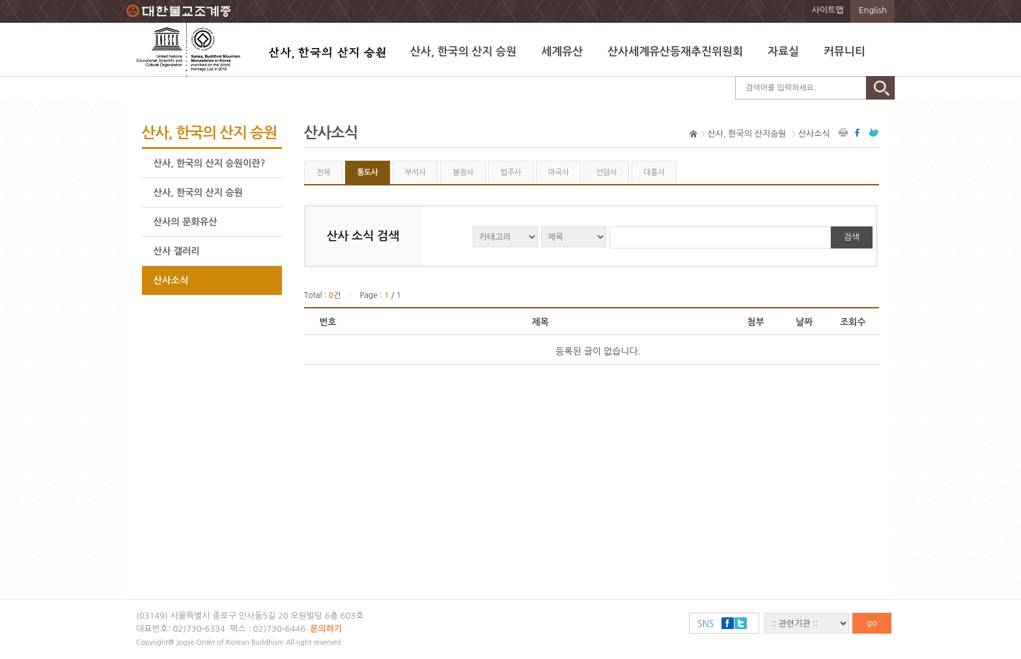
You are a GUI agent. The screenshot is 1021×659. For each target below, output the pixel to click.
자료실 (783, 51)
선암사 (606, 172)
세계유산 (562, 51)
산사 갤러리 (177, 251)
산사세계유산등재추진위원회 (675, 51)
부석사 (415, 172)
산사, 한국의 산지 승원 (463, 51)
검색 (852, 237)
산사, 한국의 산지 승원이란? (210, 163)
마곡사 (558, 172)
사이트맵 (828, 10)
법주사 (510, 172)
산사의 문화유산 (185, 221)
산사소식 (171, 280)
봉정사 (463, 172)
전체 (322, 172)
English (873, 10)
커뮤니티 (844, 51)
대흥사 (653, 172)
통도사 (367, 172)
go (872, 623)
